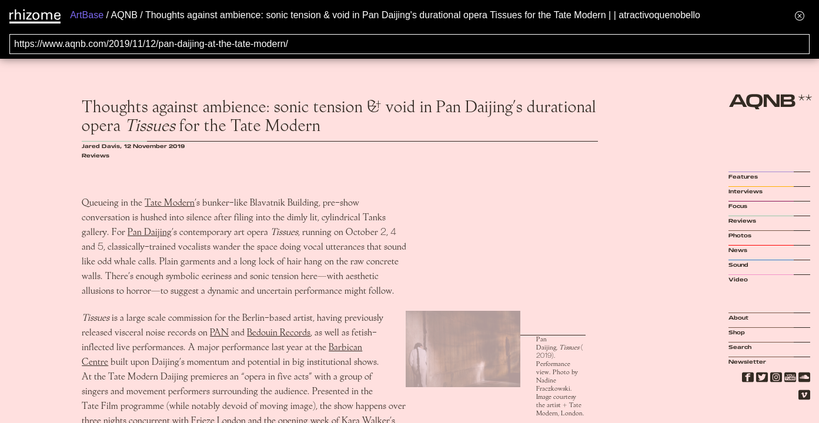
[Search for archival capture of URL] (409, 44)
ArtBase (86, 15)
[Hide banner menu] (800, 15)
